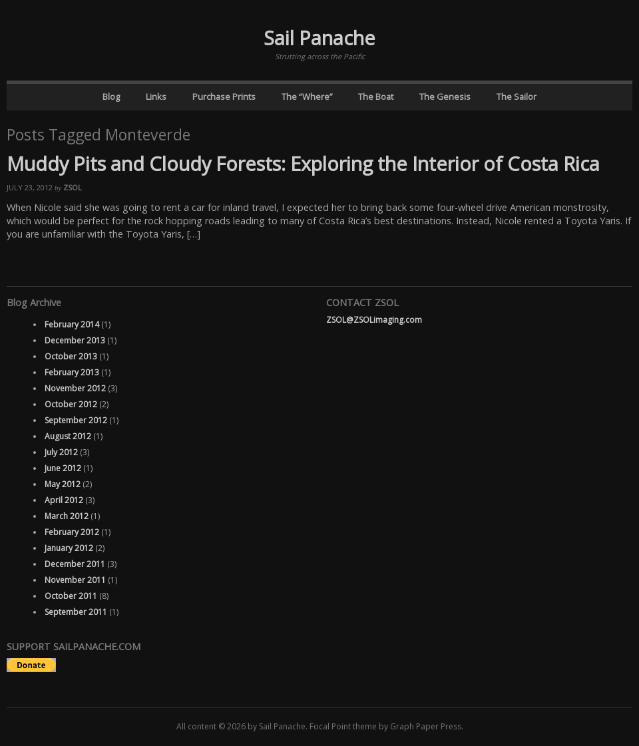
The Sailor (516, 96)
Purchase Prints (224, 96)
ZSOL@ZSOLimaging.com (374, 319)
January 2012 (69, 548)
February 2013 (72, 372)
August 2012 (68, 436)
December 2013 (75, 340)
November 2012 (75, 388)
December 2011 (75, 564)
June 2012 (63, 468)
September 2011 (76, 612)
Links (156, 96)
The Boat (375, 96)
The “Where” (307, 96)
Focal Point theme (343, 726)
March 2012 (67, 516)
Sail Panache (319, 38)
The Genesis (445, 96)
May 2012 (63, 484)
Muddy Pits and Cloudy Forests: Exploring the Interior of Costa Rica (303, 163)
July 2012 (61, 452)
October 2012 (71, 404)
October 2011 (71, 596)
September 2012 (76, 420)
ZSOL (72, 187)
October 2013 (71, 356)
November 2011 (75, 580)
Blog (111, 96)
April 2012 (64, 500)
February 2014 (72, 324)
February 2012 (72, 532)
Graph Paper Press (425, 726)
